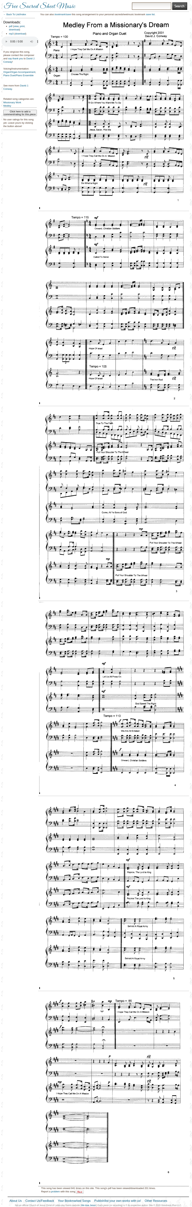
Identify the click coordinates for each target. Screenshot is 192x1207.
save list (150, 14)
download (14, 29)
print (22, 26)
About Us (15, 1200)
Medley (7, 105)
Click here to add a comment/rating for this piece (20, 113)
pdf (10, 26)
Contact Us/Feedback (39, 1200)
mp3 (11, 33)
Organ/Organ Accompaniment (19, 72)
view (16, 26)
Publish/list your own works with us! (117, 1200)
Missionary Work (12, 102)
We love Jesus (88, 1205)
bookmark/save (63, 14)
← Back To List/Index (14, 14)
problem (55, 1191)
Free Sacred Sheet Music (39, 6)
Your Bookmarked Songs (74, 1200)
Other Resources (156, 1200)
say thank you (15, 58)
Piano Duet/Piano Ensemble (18, 75)
